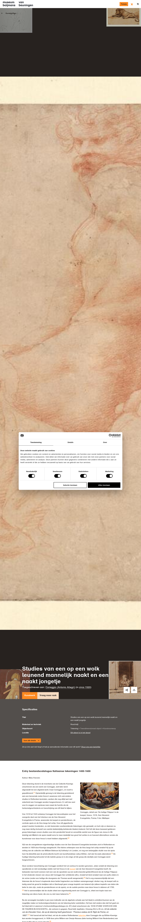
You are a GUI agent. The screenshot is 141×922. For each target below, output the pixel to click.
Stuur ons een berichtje (90, 747)
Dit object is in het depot (80, 733)
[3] (112, 853)
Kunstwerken (11, 13)
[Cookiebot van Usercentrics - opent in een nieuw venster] (110, 435)
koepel (72, 869)
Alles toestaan (104, 485)
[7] (29, 915)
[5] (23, 890)
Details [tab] (70, 442)
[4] (84, 878)
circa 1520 (85, 687)
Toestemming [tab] (36, 442)
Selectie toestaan (70, 485)
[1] (34, 792)
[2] (68, 838)
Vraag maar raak (48, 696)
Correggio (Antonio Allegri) (60, 687)
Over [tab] (105, 442)
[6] (70, 893)
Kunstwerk (29, 696)
